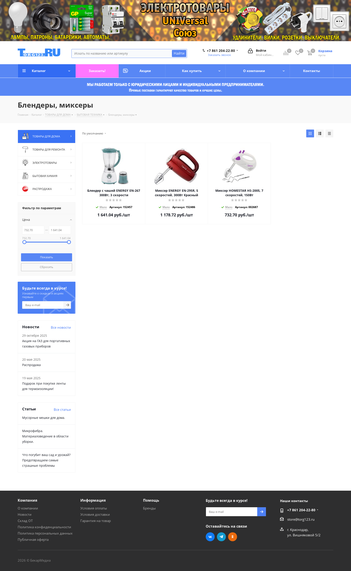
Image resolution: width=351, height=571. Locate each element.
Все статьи (62, 409)
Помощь (151, 500)
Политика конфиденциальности (44, 527)
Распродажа (31, 365)
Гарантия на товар (95, 520)
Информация (93, 500)
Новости (25, 514)
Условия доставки (95, 514)
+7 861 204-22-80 (221, 51)
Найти (179, 53)
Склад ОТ (25, 520)
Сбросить (46, 267)
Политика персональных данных (45, 533)
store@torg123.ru (301, 519)
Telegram (221, 536)
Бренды (149, 508)
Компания (27, 500)
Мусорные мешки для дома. (43, 417)
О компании (28, 508)
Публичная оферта (33, 539)
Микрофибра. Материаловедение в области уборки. (45, 436)
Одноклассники (232, 536)
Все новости (61, 327)
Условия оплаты (93, 508)
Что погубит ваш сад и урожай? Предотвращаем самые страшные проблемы (46, 460)
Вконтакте (210, 536)
